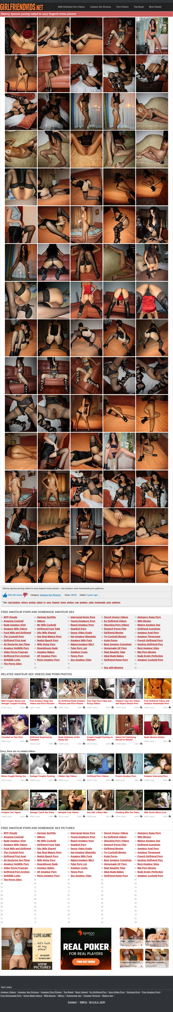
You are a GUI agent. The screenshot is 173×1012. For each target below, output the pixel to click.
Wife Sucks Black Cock (155, 812)
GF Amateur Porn (47, 656)
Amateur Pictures (91, 996)
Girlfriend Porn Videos (97, 776)
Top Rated (139, 7)
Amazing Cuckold (13, 621)
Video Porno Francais (16, 652)
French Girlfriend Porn (150, 640)
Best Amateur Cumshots (118, 644)
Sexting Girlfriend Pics (150, 644)
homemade (100, 602)
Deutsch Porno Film (115, 628)
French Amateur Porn (126, 776)
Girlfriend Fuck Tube (48, 628)
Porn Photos (123, 7)
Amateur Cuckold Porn (150, 659)
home (63, 602)
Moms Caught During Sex (13, 776)
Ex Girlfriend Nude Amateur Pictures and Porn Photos (71, 702)
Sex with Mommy (113, 667)
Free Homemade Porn (11, 996)
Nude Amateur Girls (15, 625)
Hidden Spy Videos (67, 776)
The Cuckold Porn (14, 636)
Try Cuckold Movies (115, 636)
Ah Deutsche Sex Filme (17, 644)
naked (40, 602)
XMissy (41, 621)
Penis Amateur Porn (48, 659)
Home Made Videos (32, 996)
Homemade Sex (73, 996)
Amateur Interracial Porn (156, 776)
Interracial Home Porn (83, 617)
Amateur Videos (8, 992)
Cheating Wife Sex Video (127, 812)
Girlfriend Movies (113, 632)
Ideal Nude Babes (114, 656)
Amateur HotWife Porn (16, 648)
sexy (48, 602)
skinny (24, 602)
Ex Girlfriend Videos (115, 621)
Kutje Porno (110, 640)
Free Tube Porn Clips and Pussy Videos (99, 702)
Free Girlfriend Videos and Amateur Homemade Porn (156, 702)
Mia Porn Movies (147, 652)
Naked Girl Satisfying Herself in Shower (126, 738)
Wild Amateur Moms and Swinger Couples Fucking (13, 702)
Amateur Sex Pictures (100, 7)
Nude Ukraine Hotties (154, 737)
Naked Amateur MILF (82, 644)
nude (91, 602)
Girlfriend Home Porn (116, 659)
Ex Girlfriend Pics (98, 992)
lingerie (55, 602)
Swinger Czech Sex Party (42, 812)
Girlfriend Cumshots (149, 628)
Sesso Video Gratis (81, 632)
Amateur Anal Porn (148, 632)
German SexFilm (46, 617)
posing (32, 602)
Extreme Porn (133, 992)
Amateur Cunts (79, 652)
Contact (72, 1002)
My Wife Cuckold (46, 625)
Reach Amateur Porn (82, 625)
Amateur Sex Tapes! (11, 812)
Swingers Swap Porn (149, 617)
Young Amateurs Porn (83, 621)
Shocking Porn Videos (116, 625)
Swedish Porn (78, 628)
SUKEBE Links (12, 659)
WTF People (10, 617)
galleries (116, 602)
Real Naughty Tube (114, 652)
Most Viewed (155, 7)
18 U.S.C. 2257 (97, 1002)
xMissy (61, 996)
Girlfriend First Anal (15, 640)
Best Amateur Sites (148, 648)
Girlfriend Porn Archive (17, 656)
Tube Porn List (79, 648)
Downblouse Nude (47, 648)
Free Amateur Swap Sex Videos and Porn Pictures (42, 702)
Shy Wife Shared (46, 632)
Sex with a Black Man (97, 812)
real (77, 602)
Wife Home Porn (46, 644)
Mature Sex (107, 996)
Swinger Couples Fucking (42, 776)
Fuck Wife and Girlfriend (17, 632)
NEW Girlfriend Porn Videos (71, 7)
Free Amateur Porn (151, 992)
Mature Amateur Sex (149, 625)
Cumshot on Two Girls (12, 737)
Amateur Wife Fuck (81, 640)
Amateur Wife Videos (15, 628)
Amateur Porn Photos (51, 992)
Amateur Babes (46, 652)
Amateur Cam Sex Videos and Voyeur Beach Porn (128, 702)
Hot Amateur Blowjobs (83, 636)
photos (70, 602)
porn (108, 602)
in (44, 602)
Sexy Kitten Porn (117, 992)
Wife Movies (144, 621)
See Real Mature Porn (49, 636)
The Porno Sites (13, 663)
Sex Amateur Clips (81, 659)
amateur (84, 602)
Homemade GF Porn (115, 648)
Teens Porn (77, 656)
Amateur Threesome (149, 636)
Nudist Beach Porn (47, 640)
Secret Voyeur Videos (116, 617)
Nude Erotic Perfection (150, 656)
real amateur (14, 602)
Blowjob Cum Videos (68, 812)
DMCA (83, 1002)
